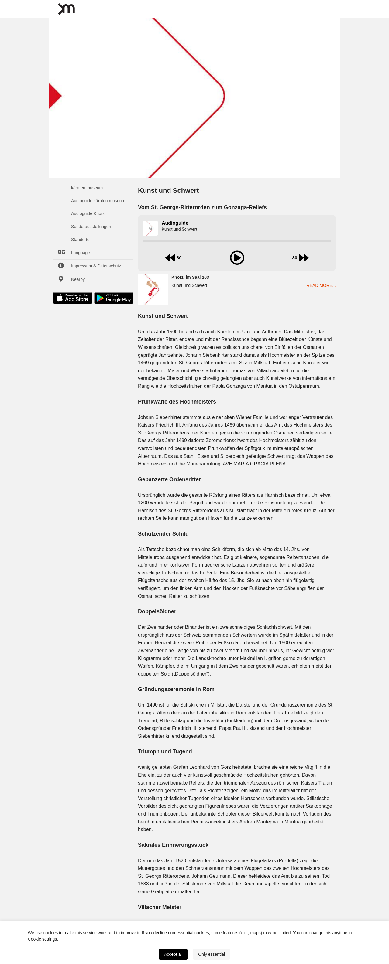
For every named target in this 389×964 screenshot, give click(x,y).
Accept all (173, 954)
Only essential (211, 954)
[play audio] (237, 257)
